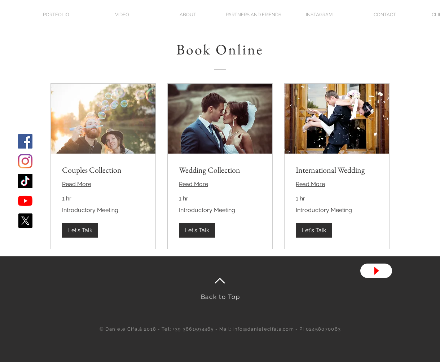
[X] (25, 220)
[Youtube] (25, 201)
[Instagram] (25, 161)
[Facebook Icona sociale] (25, 141)
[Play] (376, 271)
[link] (103, 170)
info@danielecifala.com (263, 329)
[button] (80, 230)
